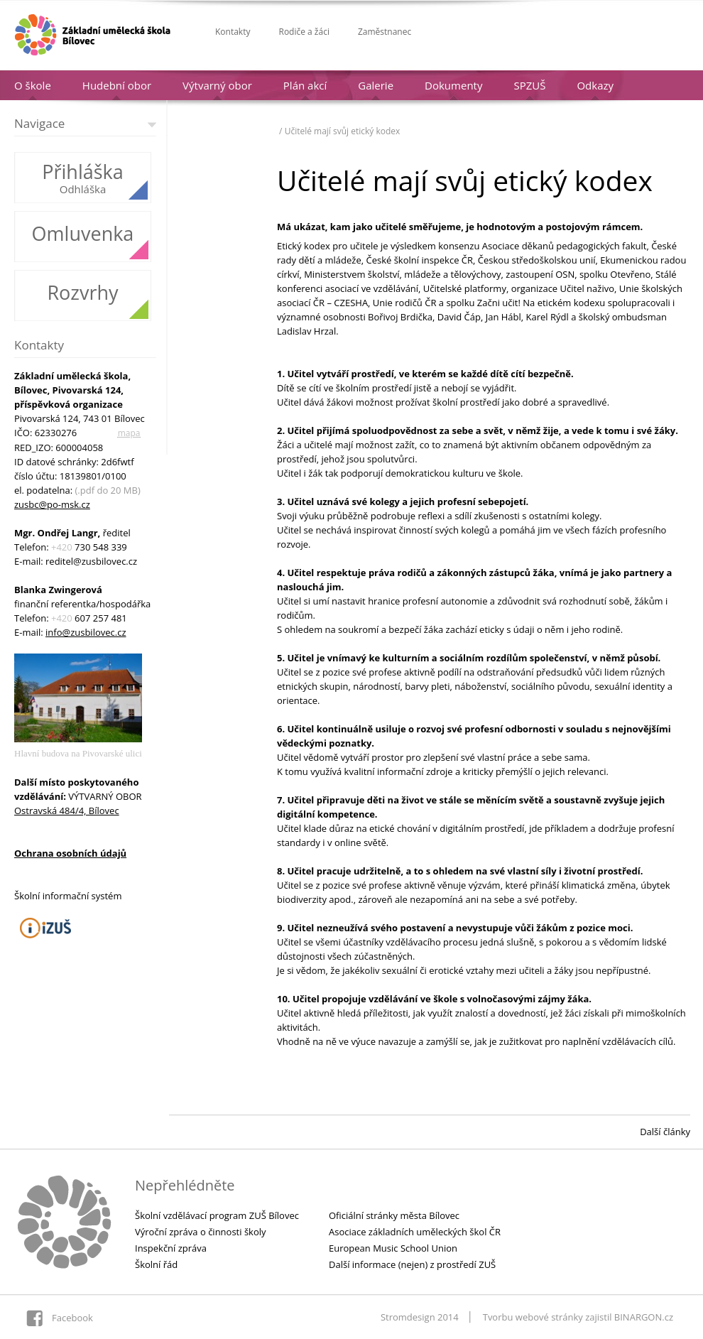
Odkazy (595, 85)
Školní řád (156, 1264)
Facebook (72, 1317)
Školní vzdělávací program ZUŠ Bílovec (217, 1215)
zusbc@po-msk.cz (52, 504)
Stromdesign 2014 (420, 1317)
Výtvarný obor (217, 85)
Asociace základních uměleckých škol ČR (415, 1231)
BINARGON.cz (643, 1317)
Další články (665, 1131)
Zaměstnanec (384, 32)
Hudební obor (116, 85)
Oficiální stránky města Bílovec (394, 1215)
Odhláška (83, 189)
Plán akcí (305, 85)
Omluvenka (83, 233)
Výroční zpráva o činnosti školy (200, 1231)
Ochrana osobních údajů (70, 853)
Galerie (375, 85)
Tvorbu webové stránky (533, 1317)
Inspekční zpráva (171, 1248)
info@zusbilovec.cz (85, 632)
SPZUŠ (529, 85)
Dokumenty (453, 85)
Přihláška (83, 171)
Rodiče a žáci (303, 32)
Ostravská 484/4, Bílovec (66, 810)
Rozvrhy (82, 292)
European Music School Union (393, 1248)
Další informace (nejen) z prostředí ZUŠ (412, 1264)
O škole (32, 85)
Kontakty (232, 32)
